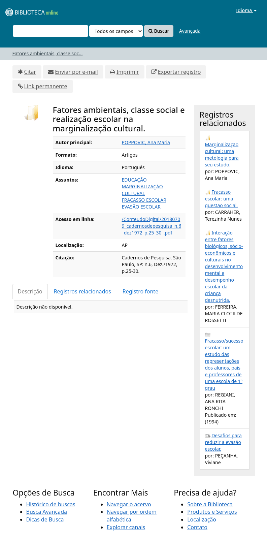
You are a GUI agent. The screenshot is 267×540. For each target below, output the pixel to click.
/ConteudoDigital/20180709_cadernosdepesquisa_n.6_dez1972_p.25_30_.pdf (151, 226)
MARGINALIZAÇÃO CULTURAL (142, 189)
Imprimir (127, 71)
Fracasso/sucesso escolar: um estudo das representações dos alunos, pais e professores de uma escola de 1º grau (224, 364)
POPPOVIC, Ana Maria (146, 142)
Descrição (30, 291)
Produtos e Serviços (212, 511)
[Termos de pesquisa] (50, 31)
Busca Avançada (46, 511)
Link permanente (45, 86)
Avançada (190, 31)
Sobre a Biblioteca (210, 504)
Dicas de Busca (45, 519)
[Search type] (116, 31)
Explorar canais (126, 527)
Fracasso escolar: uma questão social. (221, 199)
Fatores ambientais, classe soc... (47, 53)
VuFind (21, 10)
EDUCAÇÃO (134, 180)
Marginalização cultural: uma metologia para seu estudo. (222, 154)
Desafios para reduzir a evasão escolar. (223, 442)
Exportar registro (179, 71)
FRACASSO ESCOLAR (144, 200)
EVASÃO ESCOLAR (141, 206)
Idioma (246, 10)
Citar (30, 71)
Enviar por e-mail (76, 71)
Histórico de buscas (50, 504)
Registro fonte (140, 291)
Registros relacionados (82, 291)
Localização (201, 519)
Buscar (158, 31)
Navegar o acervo (129, 504)
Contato (197, 527)
